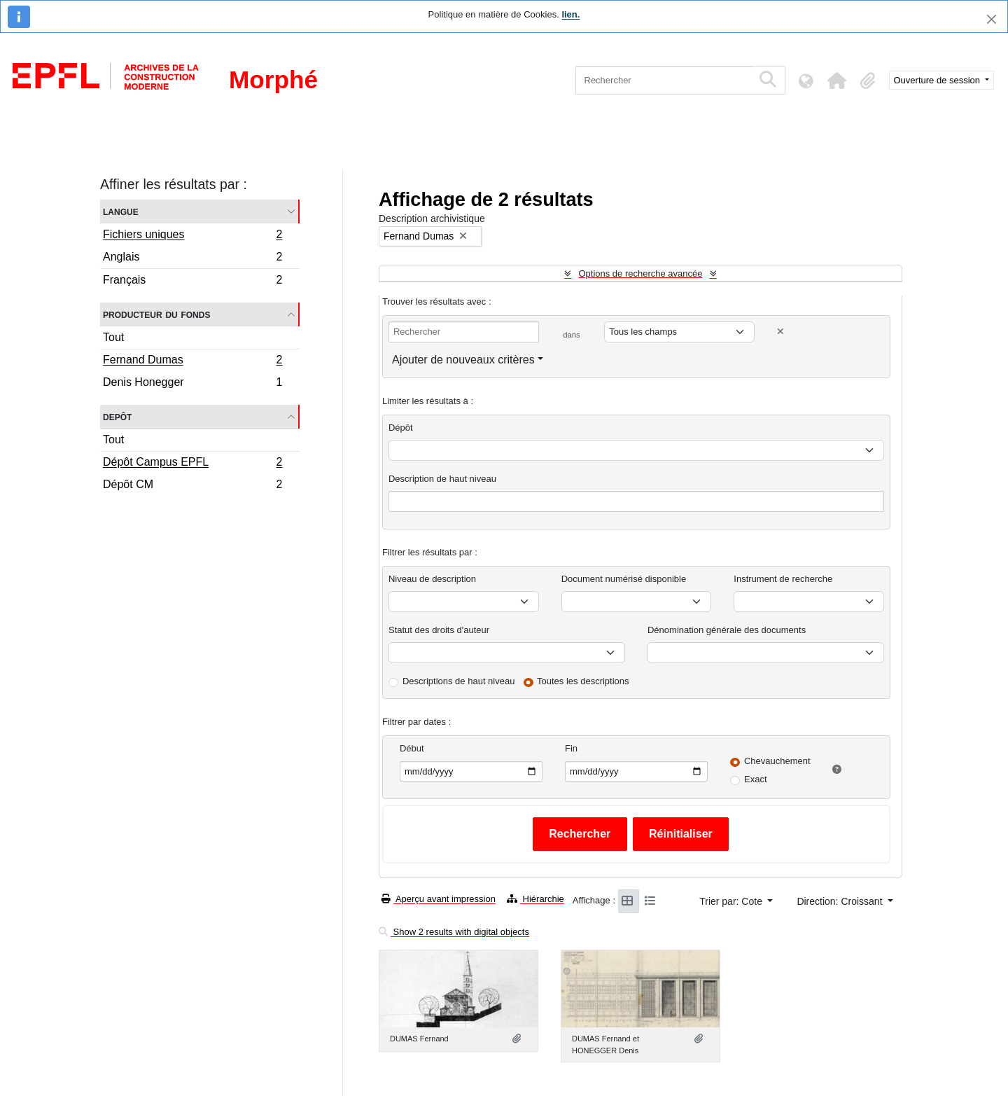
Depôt (117, 416)
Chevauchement (777, 761)
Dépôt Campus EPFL (192, 463)
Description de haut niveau (442, 478)
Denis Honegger (192, 384)
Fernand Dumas (192, 361)
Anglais (192, 259)
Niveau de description (432, 579)
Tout (113, 337)
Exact (755, 779)
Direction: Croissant (841, 901)
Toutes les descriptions (583, 681)
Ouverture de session (938, 80)
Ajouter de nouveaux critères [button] (463, 360)
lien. (570, 14)
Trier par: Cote (732, 901)
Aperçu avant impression (439, 899)
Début (412, 748)
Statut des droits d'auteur (438, 630)
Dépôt (400, 427)
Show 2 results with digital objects (454, 932)
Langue (121, 211)
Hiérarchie (535, 899)
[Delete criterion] (780, 331)
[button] (837, 81)
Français (192, 281)
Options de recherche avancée (640, 273)
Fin (571, 748)
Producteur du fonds (156, 314)
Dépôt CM (192, 486)
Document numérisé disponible (623, 579)
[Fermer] (991, 19)
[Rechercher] (663, 80)
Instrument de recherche (783, 579)
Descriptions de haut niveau (458, 681)
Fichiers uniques (192, 236)
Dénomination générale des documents (727, 630)
